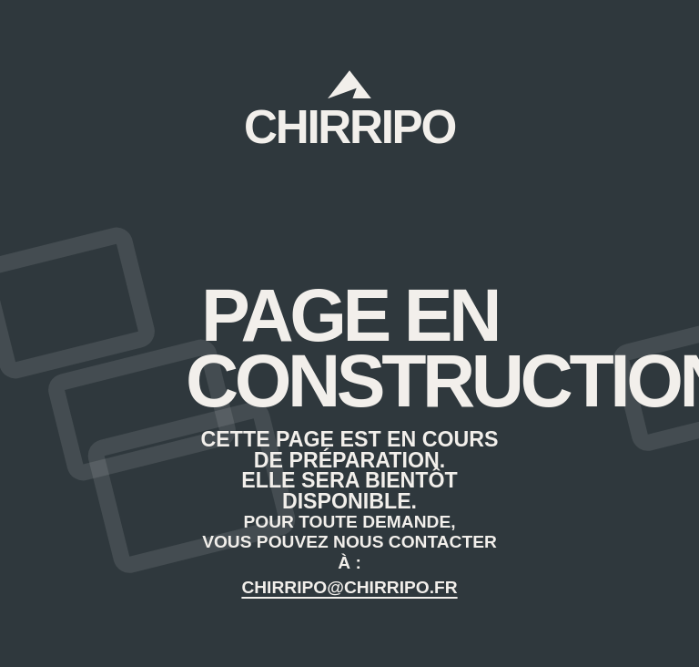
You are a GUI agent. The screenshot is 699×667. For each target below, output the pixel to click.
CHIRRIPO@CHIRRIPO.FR (349, 587)
